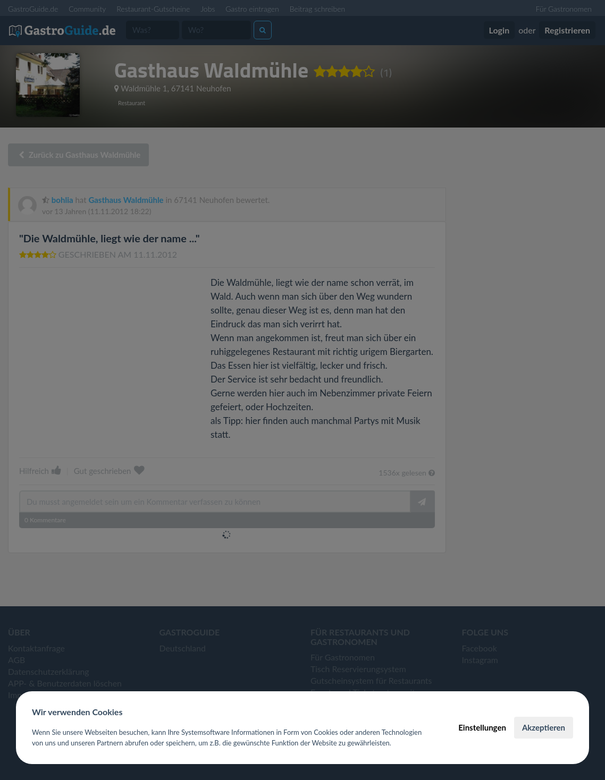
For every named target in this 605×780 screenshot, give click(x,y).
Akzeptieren (543, 727)
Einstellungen (482, 727)
